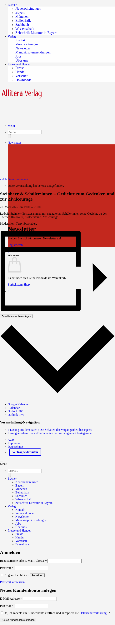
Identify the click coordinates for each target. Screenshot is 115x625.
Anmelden (37, 575)
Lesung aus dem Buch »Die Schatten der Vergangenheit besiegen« (50, 429)
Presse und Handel (19, 64)
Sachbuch (22, 25)
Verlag (12, 36)
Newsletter (22, 48)
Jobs (18, 56)
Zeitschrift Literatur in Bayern (36, 33)
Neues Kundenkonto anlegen (18, 619)
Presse (19, 68)
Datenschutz (15, 446)
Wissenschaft (24, 29)
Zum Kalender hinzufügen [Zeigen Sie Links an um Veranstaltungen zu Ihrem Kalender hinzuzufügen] (16, 316)
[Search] (9, 475)
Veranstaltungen (26, 44)
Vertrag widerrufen (25, 452)
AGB (11, 439)
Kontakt (21, 40)
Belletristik (23, 20)
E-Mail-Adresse (11, 598)
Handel (20, 72)
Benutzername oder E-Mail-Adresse (23, 560)
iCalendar (14, 407)
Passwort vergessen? (12, 582)
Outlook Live (16, 414)
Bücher (12, 4)
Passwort (6, 567)
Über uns (21, 60)
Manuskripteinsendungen (33, 52)
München (21, 16)
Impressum (14, 443)
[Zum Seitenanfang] (1, 461)
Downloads (23, 80)
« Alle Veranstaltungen (14, 179)
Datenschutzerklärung (93, 613)
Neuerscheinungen (28, 8)
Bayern (20, 12)
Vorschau (21, 76)
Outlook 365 (15, 411)
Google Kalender (18, 404)
